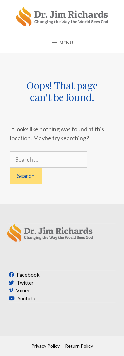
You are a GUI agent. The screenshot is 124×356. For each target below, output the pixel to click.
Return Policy (79, 346)
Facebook (23, 274)
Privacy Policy (45, 346)
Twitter (20, 282)
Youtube (21, 298)
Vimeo (19, 290)
